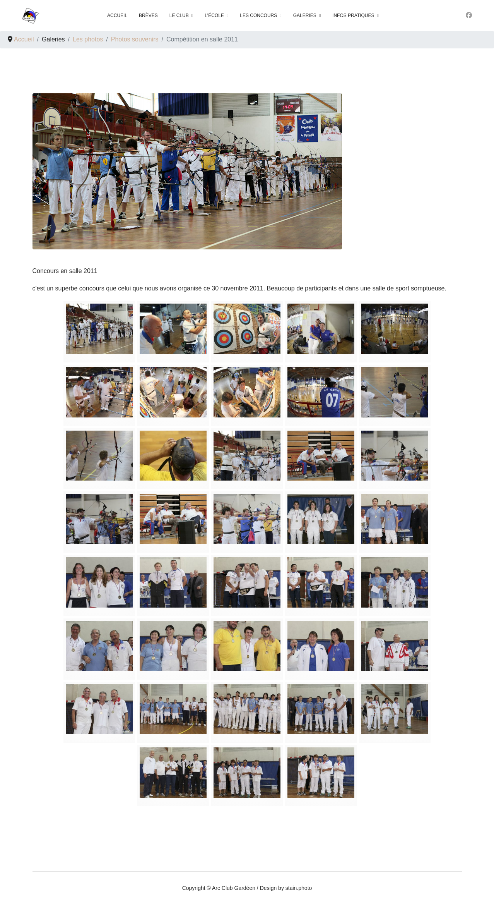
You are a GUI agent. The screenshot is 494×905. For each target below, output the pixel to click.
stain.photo (298, 888)
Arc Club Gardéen (233, 888)
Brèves (148, 15)
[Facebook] (469, 15)
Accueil (117, 15)
